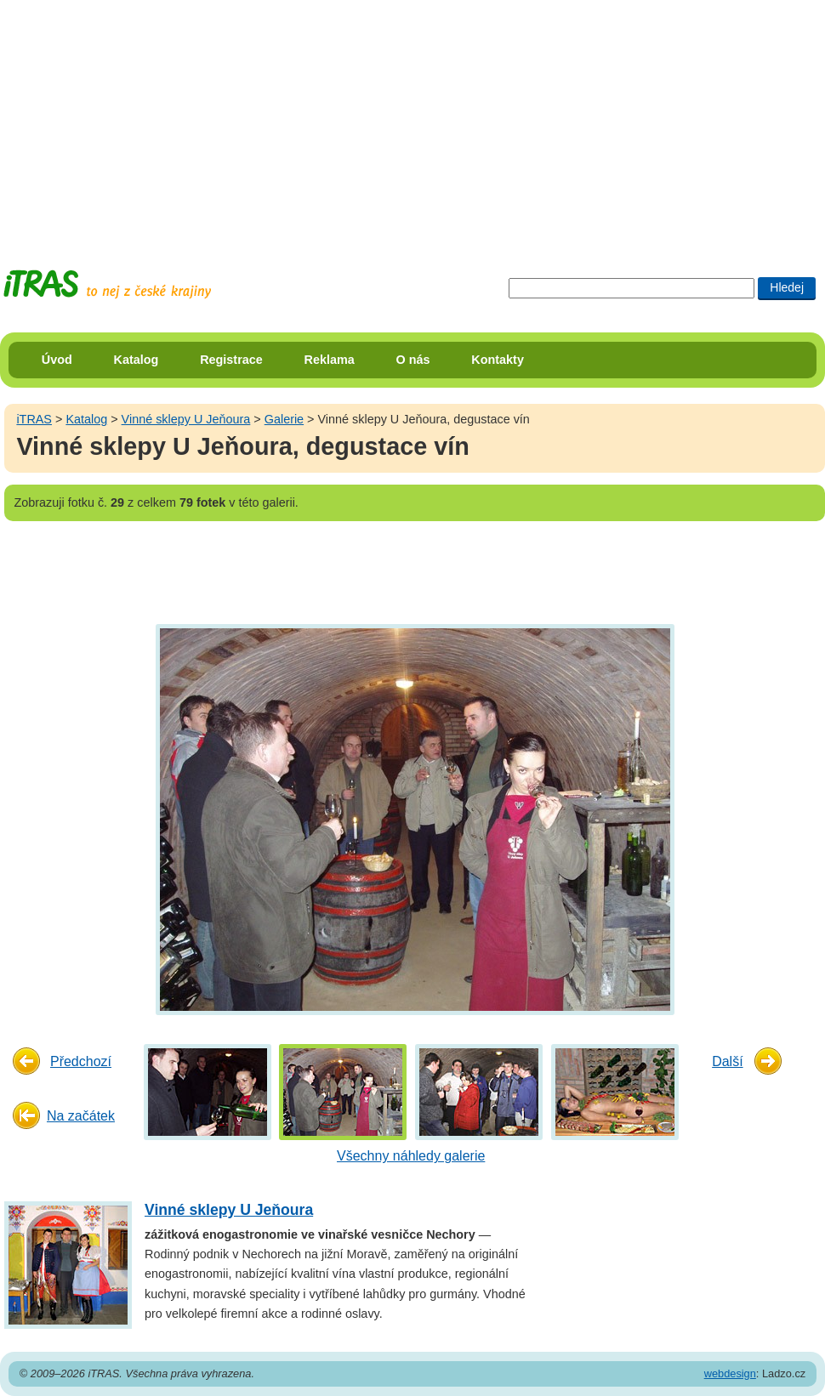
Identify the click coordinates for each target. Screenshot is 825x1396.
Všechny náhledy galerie (411, 1156)
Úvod (57, 359)
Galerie (284, 419)
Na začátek (81, 1116)
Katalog (136, 359)
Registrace (231, 359)
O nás (413, 359)
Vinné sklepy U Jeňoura (186, 419)
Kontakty (497, 359)
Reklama (329, 359)
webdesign (730, 1373)
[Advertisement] (383, 119)
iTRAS (34, 419)
